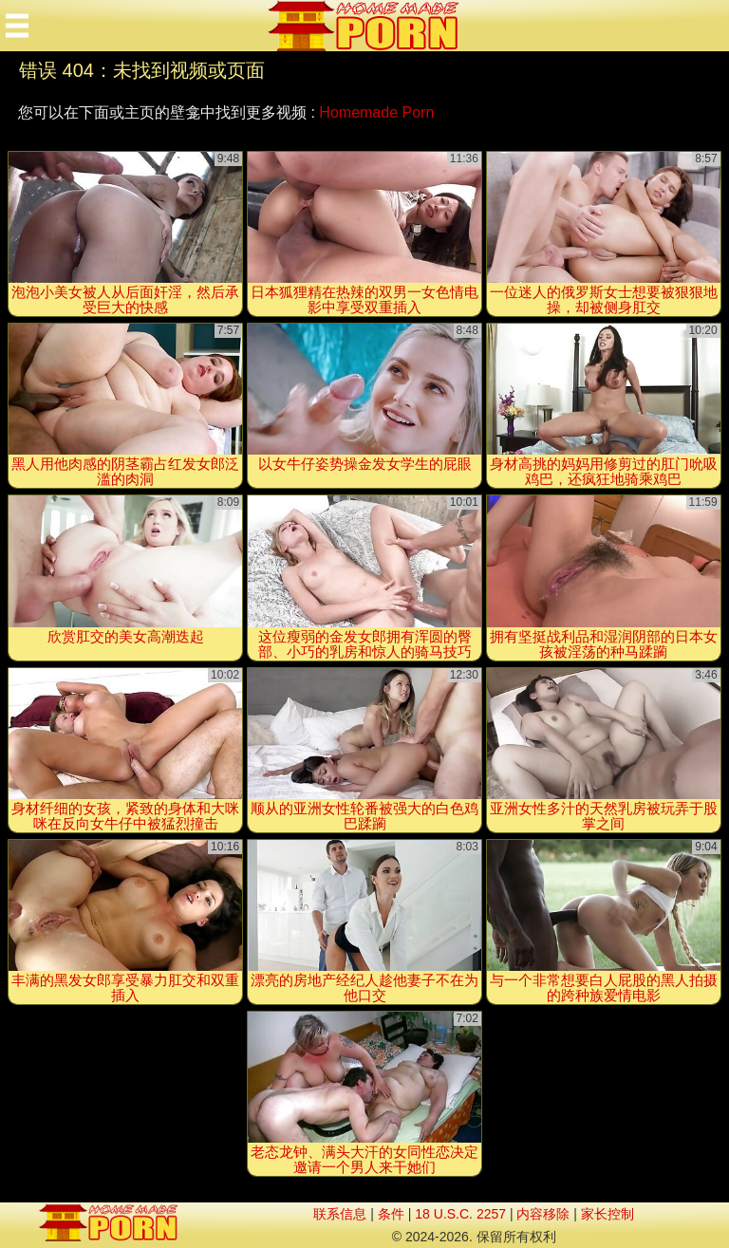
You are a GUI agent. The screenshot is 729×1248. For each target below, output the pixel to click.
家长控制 (607, 1213)
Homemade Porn (376, 112)
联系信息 (339, 1213)
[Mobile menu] (17, 25)
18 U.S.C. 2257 (460, 1213)
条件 (391, 1213)
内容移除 (543, 1213)
